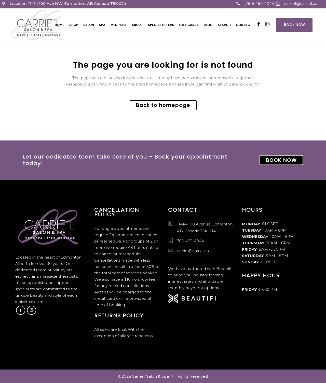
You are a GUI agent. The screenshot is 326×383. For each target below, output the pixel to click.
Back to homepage (163, 105)
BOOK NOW (281, 160)
